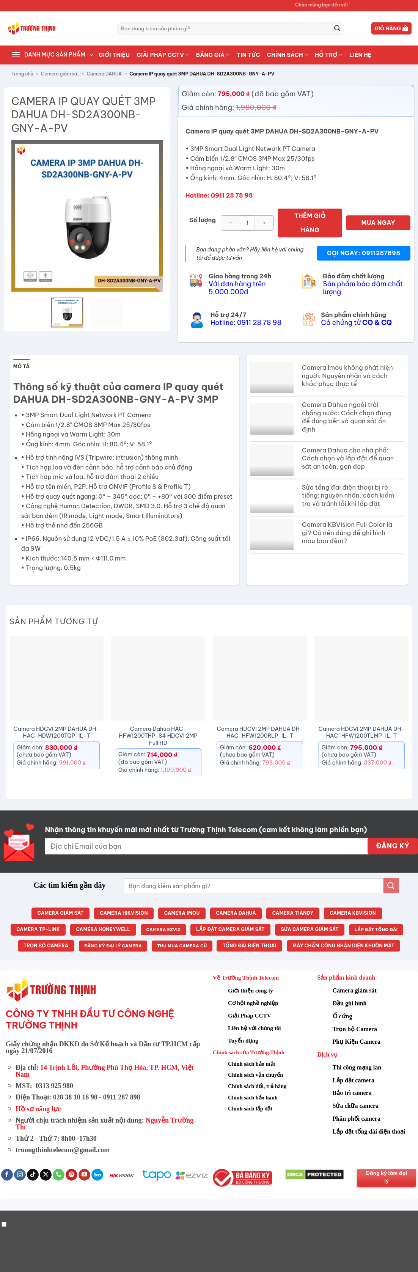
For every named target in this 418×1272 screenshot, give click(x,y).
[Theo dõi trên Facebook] (7, 1175)
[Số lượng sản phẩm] (247, 223)
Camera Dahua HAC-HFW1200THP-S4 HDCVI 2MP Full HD (158, 736)
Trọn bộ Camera (355, 1029)
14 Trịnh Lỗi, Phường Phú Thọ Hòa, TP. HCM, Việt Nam (105, 1071)
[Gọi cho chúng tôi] (58, 1175)
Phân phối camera (356, 1118)
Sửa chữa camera (356, 1105)
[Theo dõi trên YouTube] (84, 1175)
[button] (391, 28)
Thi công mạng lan (357, 1067)
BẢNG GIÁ (213, 54)
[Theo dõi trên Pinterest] (71, 1175)
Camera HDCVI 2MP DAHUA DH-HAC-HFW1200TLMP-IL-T (362, 733)
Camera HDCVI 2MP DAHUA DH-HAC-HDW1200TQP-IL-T (57, 733)
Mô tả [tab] (21, 366)
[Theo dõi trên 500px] (97, 1175)
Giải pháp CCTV (163, 54)
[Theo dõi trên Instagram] (20, 1175)
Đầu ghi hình (350, 1003)
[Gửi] (337, 28)
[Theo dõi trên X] (46, 1175)
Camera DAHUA (104, 74)
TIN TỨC (248, 55)
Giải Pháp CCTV (249, 1015)
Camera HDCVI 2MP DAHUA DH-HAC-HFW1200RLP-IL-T (260, 733)
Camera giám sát (60, 74)
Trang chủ (22, 74)
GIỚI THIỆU (114, 55)
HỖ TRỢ (329, 54)
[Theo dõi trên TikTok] (33, 1175)
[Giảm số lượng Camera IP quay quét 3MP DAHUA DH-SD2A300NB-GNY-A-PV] (230, 223)
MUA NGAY (378, 222)
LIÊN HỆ (360, 55)
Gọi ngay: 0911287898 (363, 253)
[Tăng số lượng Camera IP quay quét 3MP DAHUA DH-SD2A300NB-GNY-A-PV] (264, 223)
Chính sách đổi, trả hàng (257, 1086)
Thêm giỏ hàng (310, 223)
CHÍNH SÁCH (287, 54)
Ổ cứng (342, 1016)
